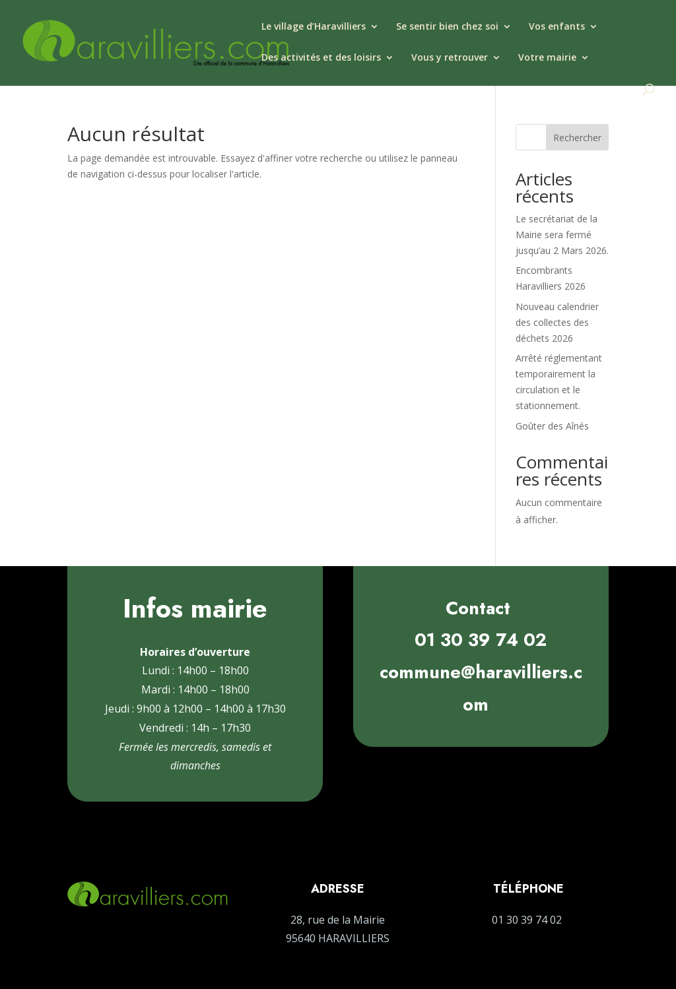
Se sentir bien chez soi (447, 27)
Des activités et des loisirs (321, 58)
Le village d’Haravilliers (313, 27)
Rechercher (577, 137)
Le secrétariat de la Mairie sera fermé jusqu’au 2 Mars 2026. (562, 234)
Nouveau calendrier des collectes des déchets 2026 (557, 322)
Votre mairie (547, 58)
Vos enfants (557, 27)
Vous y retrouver (449, 58)
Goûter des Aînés (552, 426)
